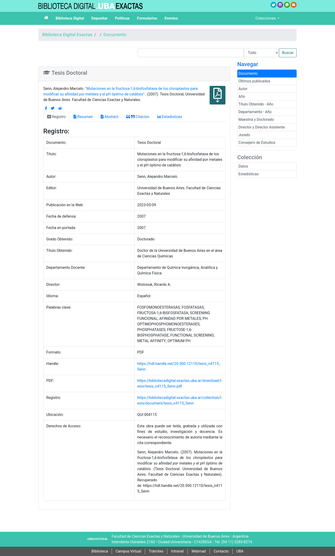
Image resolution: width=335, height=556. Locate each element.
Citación (137, 117)
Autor (243, 89)
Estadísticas (248, 174)
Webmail (198, 551)
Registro (56, 117)
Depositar (99, 18)
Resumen (83, 117)
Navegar (247, 64)
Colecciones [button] (266, 18)
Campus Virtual (128, 551)
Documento (115, 34)
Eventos (171, 18)
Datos (243, 166)
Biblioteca (99, 551)
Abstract (109, 117)
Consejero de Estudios (256, 142)
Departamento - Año (255, 112)
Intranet (177, 551)
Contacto (221, 551)
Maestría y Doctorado (256, 119)
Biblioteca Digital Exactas (67, 34)
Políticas (122, 18)
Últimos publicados (254, 81)
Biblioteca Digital (70, 18)
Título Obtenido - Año (255, 104)
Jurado (244, 135)
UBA (240, 551)
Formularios (147, 18)
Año (241, 96)
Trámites (156, 551)
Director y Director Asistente (261, 127)
